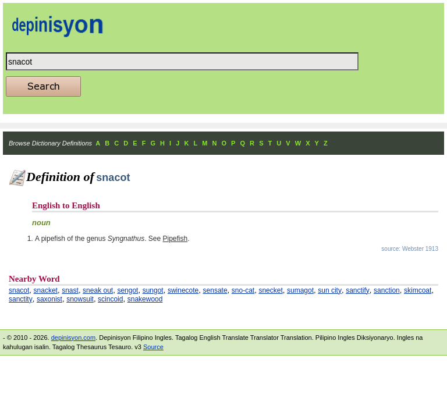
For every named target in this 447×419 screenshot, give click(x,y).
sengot (127, 290)
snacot (19, 290)
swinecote (183, 290)
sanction (387, 290)
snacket (46, 290)
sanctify (358, 290)
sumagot (300, 290)
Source (153, 346)
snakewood (145, 299)
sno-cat (243, 290)
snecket (270, 290)
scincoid (110, 299)
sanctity (21, 299)
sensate (215, 290)
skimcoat (417, 290)
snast (70, 290)
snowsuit (80, 299)
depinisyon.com (73, 337)
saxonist (49, 299)
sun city (330, 290)
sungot (153, 290)
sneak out (98, 290)
